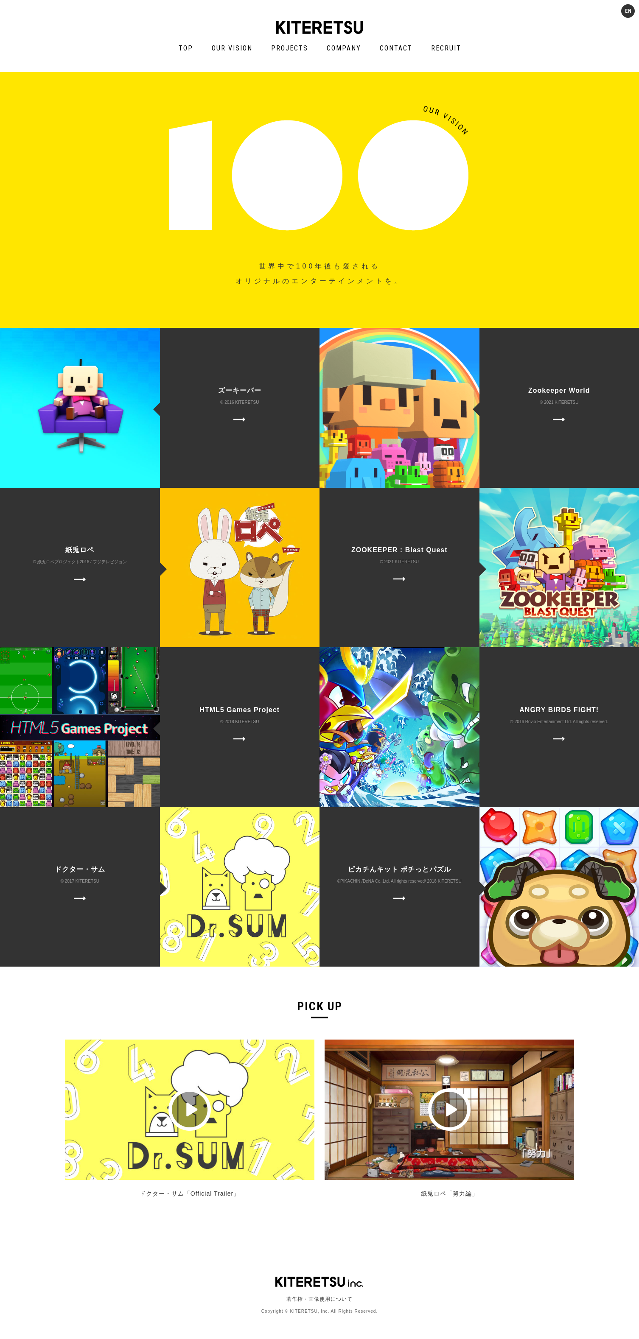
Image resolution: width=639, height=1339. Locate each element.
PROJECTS (289, 48)
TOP (186, 48)
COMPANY (344, 48)
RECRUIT (446, 48)
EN (628, 11)
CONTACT (396, 48)
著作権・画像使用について (319, 1299)
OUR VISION (232, 48)
